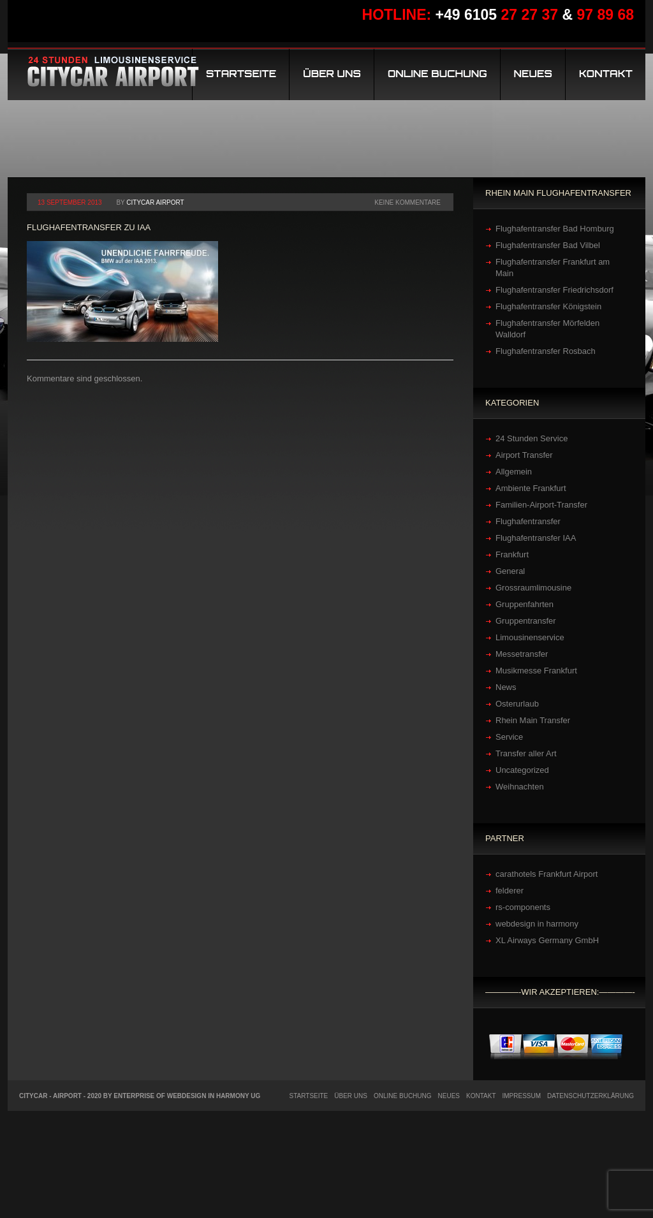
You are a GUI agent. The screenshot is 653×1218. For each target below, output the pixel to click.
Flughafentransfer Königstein (548, 306)
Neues (533, 74)
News (506, 687)
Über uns (332, 74)
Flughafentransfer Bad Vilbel (547, 245)
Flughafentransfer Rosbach (545, 351)
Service (509, 737)
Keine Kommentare (407, 202)
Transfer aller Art (526, 753)
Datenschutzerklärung (590, 1095)
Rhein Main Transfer (532, 720)
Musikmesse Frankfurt (536, 670)
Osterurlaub (517, 703)
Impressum (522, 1095)
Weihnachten (519, 786)
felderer (509, 890)
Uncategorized (522, 770)
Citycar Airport (155, 202)
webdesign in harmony (536, 923)
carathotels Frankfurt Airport (546, 874)
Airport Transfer (524, 455)
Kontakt (606, 74)
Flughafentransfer (528, 521)
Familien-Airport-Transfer (541, 505)
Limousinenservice (529, 637)
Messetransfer (521, 654)
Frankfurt (512, 554)
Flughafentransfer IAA (535, 538)
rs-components (522, 907)
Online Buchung (437, 74)
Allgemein (513, 471)
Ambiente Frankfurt (530, 488)
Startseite (241, 74)
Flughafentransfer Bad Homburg (554, 228)
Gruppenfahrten (524, 604)
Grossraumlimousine (533, 587)
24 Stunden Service (531, 438)
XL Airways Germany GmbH (547, 940)
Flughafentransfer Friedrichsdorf (554, 290)
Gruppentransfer (525, 621)
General (510, 571)
